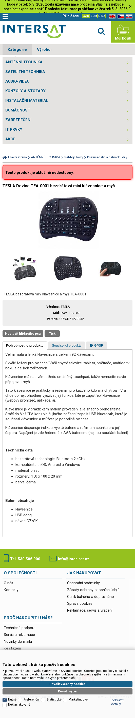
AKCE (10, 139)
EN (111, 16)
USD (101, 16)
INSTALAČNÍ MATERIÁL (26, 100)
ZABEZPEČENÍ (18, 120)
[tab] (25, 346)
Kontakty (11, 590)
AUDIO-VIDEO (17, 81)
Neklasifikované (19, 679)
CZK (86, 16)
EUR (94, 16)
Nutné (12, 673)
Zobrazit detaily (117, 676)
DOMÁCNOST (17, 110)
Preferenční (32, 673)
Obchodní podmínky (83, 583)
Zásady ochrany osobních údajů (93, 590)
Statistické (54, 673)
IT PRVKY (13, 129)
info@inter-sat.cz (73, 559)
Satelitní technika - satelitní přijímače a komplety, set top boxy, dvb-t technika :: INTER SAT (34, 33)
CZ (120, 16)
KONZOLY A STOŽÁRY (25, 91)
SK (128, 16)
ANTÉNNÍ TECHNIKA (24, 62)
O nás (8, 583)
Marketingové (78, 673)
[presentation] (25, 345)
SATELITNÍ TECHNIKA (25, 71)
